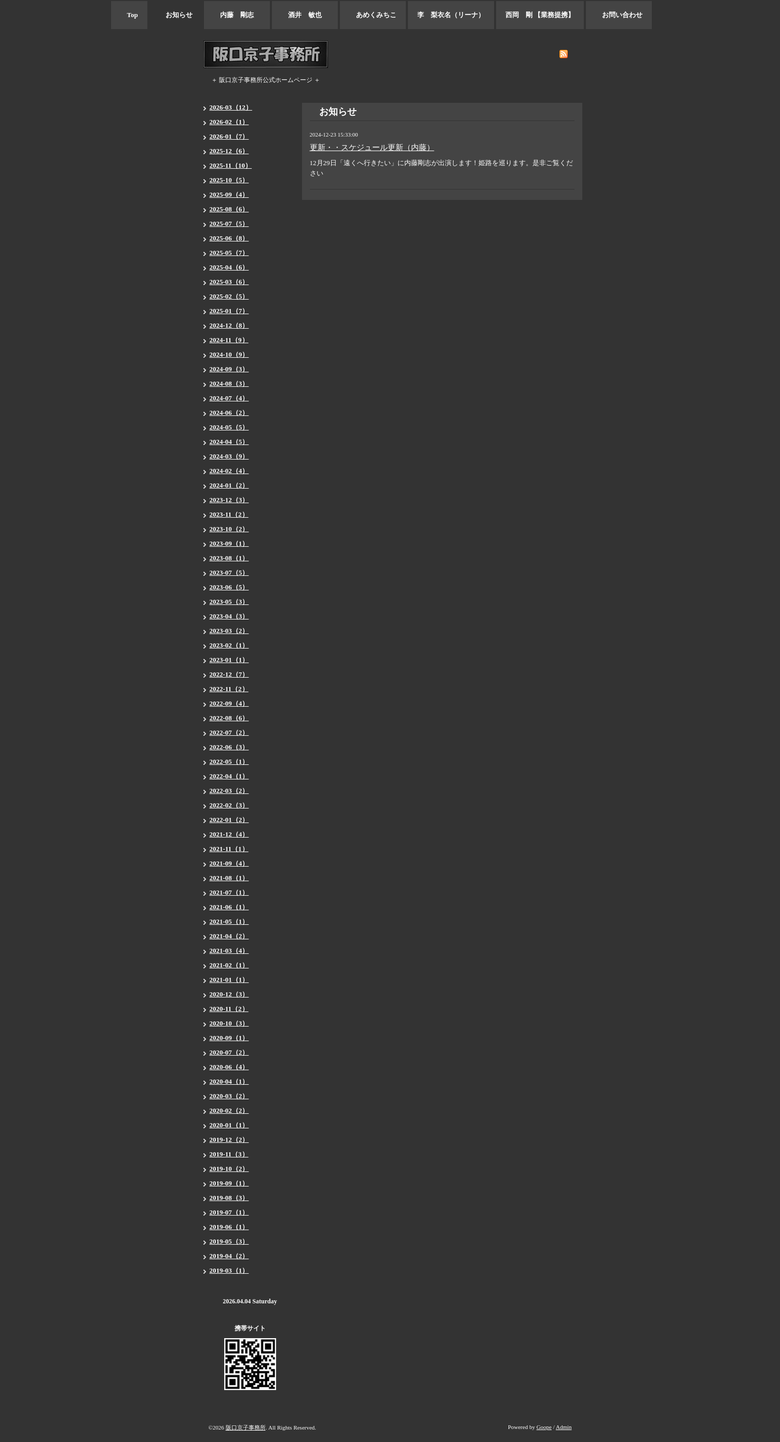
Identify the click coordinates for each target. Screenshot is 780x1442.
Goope (544, 1427)
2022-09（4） (229, 703)
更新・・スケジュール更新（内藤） (372, 147)
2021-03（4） (229, 950)
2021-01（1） (229, 979)
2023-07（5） (229, 572)
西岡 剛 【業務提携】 (539, 15)
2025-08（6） (229, 209)
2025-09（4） (229, 194)
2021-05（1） (229, 921)
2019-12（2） (229, 1139)
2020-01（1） (229, 1125)
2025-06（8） (229, 238)
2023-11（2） (229, 514)
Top (129, 15)
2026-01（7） (229, 136)
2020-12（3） (229, 994)
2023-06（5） (229, 587)
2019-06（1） (229, 1227)
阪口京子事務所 (246, 1427)
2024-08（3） (229, 383)
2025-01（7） (229, 311)
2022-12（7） (229, 674)
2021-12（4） (229, 834)
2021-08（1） (229, 878)
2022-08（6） (229, 718)
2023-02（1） (229, 645)
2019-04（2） (229, 1256)
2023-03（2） (229, 631)
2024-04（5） (229, 442)
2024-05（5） (229, 427)
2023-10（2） (229, 529)
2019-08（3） (229, 1198)
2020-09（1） (229, 1038)
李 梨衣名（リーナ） (451, 15)
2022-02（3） (229, 805)
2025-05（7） (229, 253)
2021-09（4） (229, 863)
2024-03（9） (229, 456)
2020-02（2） (229, 1110)
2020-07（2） (229, 1052)
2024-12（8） (229, 325)
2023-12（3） (229, 500)
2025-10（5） (229, 180)
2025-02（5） (229, 296)
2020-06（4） (229, 1067)
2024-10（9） (229, 354)
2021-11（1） (229, 849)
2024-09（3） (229, 369)
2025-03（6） (229, 282)
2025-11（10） (231, 165)
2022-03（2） (229, 790)
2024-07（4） (229, 398)
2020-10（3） (229, 1023)
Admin (564, 1427)
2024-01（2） (229, 485)
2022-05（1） (229, 761)
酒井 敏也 (305, 15)
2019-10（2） (229, 1169)
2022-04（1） (229, 776)
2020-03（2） (229, 1096)
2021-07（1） (229, 892)
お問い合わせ (618, 15)
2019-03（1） (229, 1270)
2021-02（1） (229, 965)
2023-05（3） (229, 601)
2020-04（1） (229, 1081)
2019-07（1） (229, 1212)
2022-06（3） (229, 747)
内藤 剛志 (237, 15)
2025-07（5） (229, 223)
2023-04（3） (229, 616)
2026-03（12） (231, 107)
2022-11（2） (229, 689)
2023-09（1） (229, 543)
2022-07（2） (229, 732)
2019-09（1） (229, 1183)
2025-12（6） (229, 151)
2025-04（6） (229, 267)
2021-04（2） (229, 936)
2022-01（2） (229, 820)
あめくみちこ (372, 15)
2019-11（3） (229, 1154)
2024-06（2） (229, 412)
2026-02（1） (229, 122)
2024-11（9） (229, 340)
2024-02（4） (229, 471)
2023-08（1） (229, 558)
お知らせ (176, 15)
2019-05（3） (229, 1241)
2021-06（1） (229, 907)
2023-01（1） (229, 660)
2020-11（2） (229, 1009)
